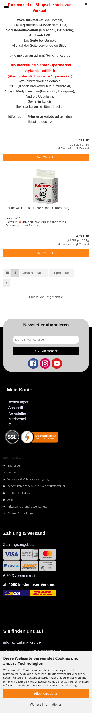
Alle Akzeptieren (46, 694)
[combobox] (34, 273)
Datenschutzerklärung (63, 685)
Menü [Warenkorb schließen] (6, 6)
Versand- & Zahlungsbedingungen (29, 479)
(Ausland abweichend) (54, 222)
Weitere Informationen (46, 704)
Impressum (14, 466)
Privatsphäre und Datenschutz (27, 506)
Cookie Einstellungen (21, 513)
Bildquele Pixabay (18, 493)
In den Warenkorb (46, 157)
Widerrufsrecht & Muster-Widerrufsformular (36, 486)
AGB (10, 500)
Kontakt (12, 472)
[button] (7, 273)
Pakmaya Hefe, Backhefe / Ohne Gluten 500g (37, 208)
